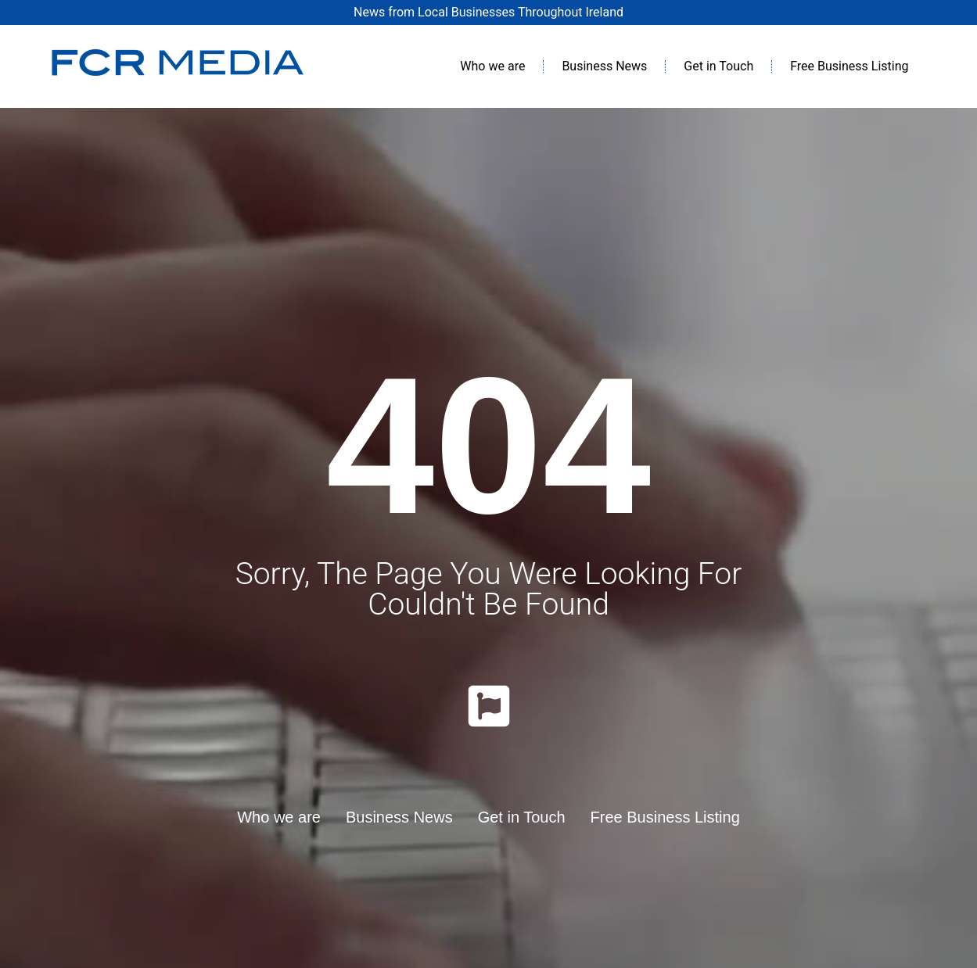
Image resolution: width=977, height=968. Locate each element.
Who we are (492, 66)
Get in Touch (718, 66)
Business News (604, 66)
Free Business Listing (849, 66)
